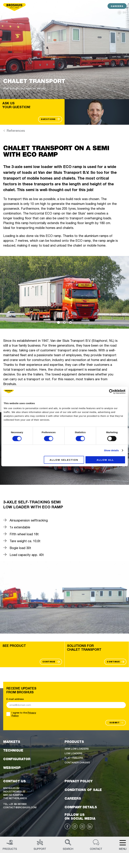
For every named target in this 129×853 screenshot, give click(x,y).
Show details (111, 450)
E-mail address (15, 699)
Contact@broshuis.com (19, 807)
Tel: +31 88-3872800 (14, 804)
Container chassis (77, 762)
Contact (96, 844)
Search (68, 844)
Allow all (105, 459)
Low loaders (73, 753)
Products (10, 844)
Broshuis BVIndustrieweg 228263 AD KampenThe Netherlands (15, 793)
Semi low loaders (77, 748)
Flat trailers (74, 757)
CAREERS (117, 6)
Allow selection (64, 459)
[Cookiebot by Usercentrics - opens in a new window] (111, 391)
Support (40, 844)
